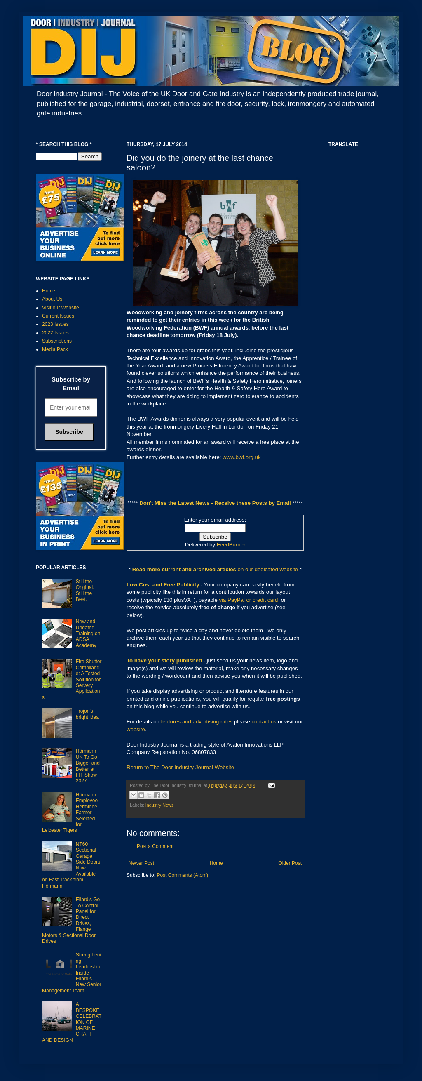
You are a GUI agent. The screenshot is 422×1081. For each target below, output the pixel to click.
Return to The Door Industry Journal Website (180, 767)
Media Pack (55, 349)
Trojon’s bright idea (87, 714)
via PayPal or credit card (248, 600)
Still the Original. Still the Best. (85, 590)
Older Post (290, 863)
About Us (52, 299)
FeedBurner (231, 545)
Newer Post (141, 863)
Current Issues (58, 316)
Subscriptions (57, 341)
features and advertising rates (197, 721)
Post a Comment (155, 846)
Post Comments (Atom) (182, 875)
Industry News (159, 805)
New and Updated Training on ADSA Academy (88, 633)
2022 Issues (55, 333)
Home (216, 863)
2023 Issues (55, 324)
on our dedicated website (268, 569)
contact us (264, 721)
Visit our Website (60, 308)
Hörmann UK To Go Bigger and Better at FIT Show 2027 (88, 766)
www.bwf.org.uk (241, 457)
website (136, 729)
